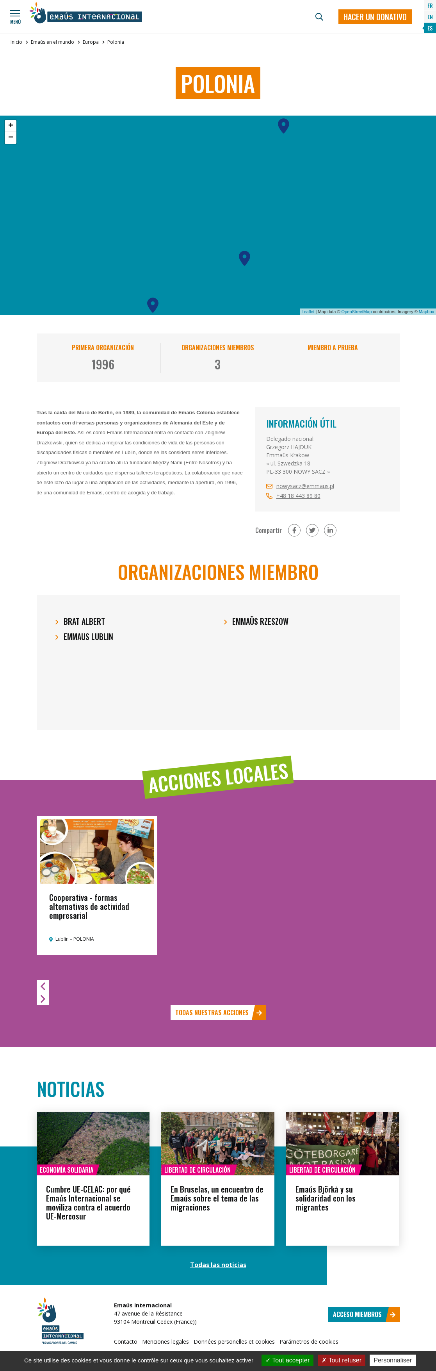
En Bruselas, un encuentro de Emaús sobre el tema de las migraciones (217, 1198)
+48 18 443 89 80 (298, 495)
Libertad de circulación (197, 1170)
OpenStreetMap (357, 311)
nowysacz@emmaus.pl (305, 486)
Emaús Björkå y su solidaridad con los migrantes (325, 1198)
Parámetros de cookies (308, 1341)
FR (430, 5)
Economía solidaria (66, 1170)
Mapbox (426, 311)
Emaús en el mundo (52, 42)
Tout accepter (287, 1360)
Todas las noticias (218, 1264)
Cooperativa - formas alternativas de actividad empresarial (89, 906)
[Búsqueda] (319, 16)
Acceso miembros (364, 1314)
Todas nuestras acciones (218, 1012)
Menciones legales (165, 1341)
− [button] (10, 138)
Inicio (16, 42)
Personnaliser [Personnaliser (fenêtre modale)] (393, 1360)
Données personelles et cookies (234, 1341)
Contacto (125, 1341)
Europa (91, 42)
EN (430, 16)
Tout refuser (341, 1360)
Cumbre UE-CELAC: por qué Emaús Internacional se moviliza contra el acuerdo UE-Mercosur (88, 1202)
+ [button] (10, 126)
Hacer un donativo (375, 17)
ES (429, 28)
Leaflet (308, 311)
